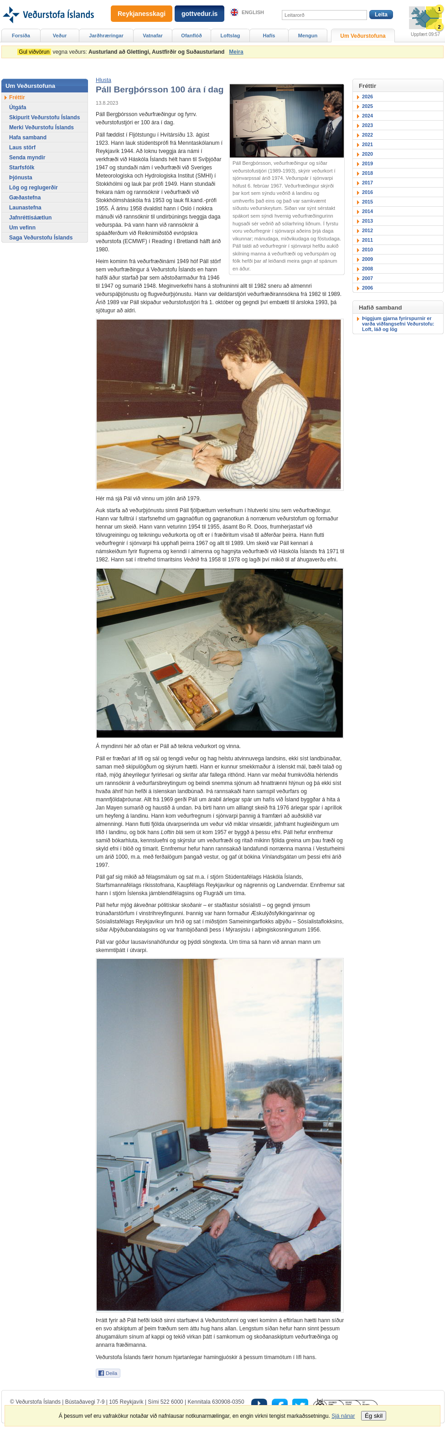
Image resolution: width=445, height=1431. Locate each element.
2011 (367, 240)
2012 (367, 230)
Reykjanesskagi (142, 13)
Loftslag (230, 35)
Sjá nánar (343, 1416)
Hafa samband (28, 137)
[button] (103, 80)
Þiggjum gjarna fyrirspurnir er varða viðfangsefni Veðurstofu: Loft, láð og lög (398, 324)
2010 (367, 249)
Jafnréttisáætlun (30, 217)
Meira (236, 52)
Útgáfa (17, 107)
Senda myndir (27, 157)
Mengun (307, 35)
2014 (367, 211)
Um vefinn (22, 227)
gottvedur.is (199, 13)
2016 (367, 192)
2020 (367, 154)
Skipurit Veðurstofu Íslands (44, 117)
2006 (367, 287)
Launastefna (25, 207)
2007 (367, 278)
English (253, 12)
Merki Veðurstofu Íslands (41, 127)
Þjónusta (20, 177)
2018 (367, 173)
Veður (60, 35)
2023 (367, 125)
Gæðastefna (25, 197)
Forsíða (21, 35)
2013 (367, 221)
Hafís (269, 35)
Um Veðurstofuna (362, 36)
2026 (367, 96)
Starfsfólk (21, 167)
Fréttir (17, 97)
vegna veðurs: (122, 52)
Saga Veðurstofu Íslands (40, 237)
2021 (367, 144)
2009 (367, 259)
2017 (367, 182)
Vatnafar (153, 35)
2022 (367, 134)
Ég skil (374, 1415)
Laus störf (22, 147)
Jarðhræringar (106, 35)
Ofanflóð (191, 35)
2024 (367, 115)
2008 (367, 268)
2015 (367, 201)
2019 (367, 163)
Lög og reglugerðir (33, 187)
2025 (367, 106)
